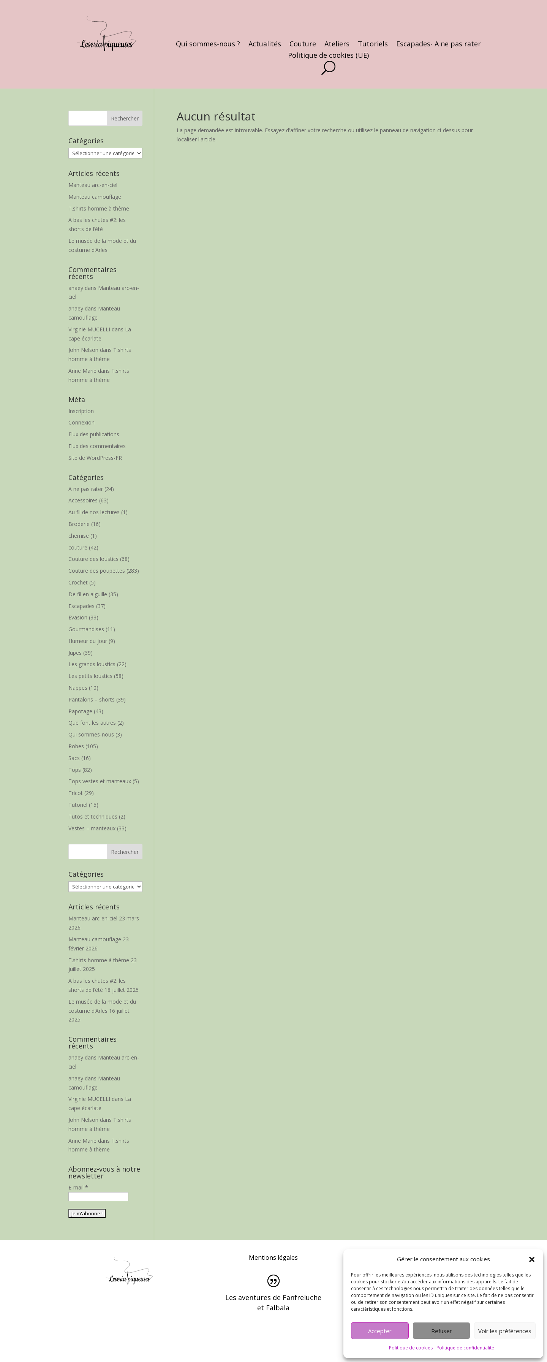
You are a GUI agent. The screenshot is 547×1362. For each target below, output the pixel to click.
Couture (302, 44)
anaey (75, 287)
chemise (78, 535)
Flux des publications (93, 434)
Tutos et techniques (92, 816)
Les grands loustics (91, 664)
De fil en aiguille (87, 594)
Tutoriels (373, 44)
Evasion (77, 617)
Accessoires (83, 500)
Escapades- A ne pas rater (438, 44)
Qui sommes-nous (91, 734)
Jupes (75, 652)
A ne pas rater (85, 489)
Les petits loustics (90, 675)
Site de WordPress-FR (95, 457)
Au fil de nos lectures (94, 512)
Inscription (81, 411)
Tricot (75, 793)
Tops (74, 769)
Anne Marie (82, 370)
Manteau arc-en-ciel (92, 184)
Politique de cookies (411, 1348)
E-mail (78, 1187)
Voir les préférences (504, 1331)
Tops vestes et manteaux (99, 781)
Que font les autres (92, 722)
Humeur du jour (87, 641)
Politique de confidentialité (465, 1348)
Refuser (441, 1331)
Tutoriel (77, 804)
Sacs (74, 758)
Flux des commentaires (97, 446)
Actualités (264, 44)
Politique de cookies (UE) (328, 56)
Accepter (380, 1331)
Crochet (78, 582)
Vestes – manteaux (91, 828)
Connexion (81, 422)
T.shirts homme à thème (98, 208)
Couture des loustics (93, 558)
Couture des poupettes (96, 570)
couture (77, 547)
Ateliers (336, 44)
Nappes (77, 687)
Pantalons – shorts (91, 699)
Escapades (81, 606)
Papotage (80, 711)
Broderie (79, 523)
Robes (76, 746)
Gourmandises (86, 629)
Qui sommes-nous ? (208, 44)
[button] (532, 1259)
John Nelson (83, 349)
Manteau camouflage (94, 196)
